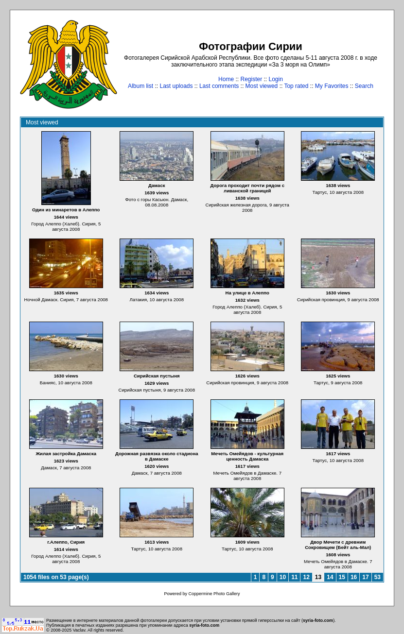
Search (364, 86)
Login (276, 79)
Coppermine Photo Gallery (214, 593)
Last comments (219, 86)
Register (251, 79)
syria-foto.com (318, 620)
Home (226, 79)
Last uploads (176, 86)
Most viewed (262, 86)
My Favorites (332, 86)
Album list (140, 86)
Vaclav (79, 630)
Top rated (296, 86)
